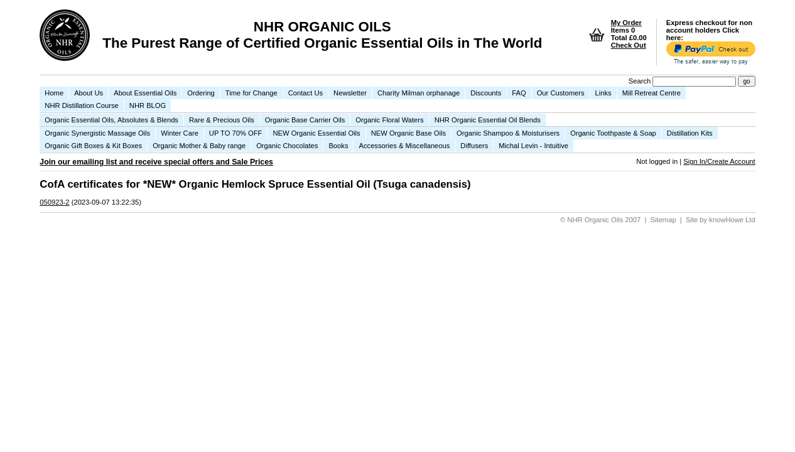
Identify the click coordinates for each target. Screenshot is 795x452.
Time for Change (251, 93)
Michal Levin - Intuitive (533, 145)
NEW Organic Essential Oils (316, 133)
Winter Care (179, 133)
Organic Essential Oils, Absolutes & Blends (111, 120)
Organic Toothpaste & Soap (613, 133)
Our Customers (561, 93)
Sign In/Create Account (719, 161)
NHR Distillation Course (82, 105)
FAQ (519, 93)
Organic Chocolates (287, 145)
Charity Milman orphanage (418, 93)
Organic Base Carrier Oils (305, 120)
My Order (626, 22)
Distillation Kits (690, 133)
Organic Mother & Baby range (199, 145)
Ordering (201, 93)
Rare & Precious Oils (221, 120)
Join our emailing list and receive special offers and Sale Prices (156, 162)
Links (603, 93)
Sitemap (663, 219)
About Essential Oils (145, 93)
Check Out (628, 45)
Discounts (485, 93)
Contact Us (305, 93)
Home (54, 93)
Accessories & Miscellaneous (404, 145)
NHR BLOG (147, 105)
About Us (88, 93)
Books (338, 145)
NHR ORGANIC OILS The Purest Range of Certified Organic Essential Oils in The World (322, 35)
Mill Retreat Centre (651, 93)
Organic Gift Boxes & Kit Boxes (93, 145)
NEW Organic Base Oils (408, 133)
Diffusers (474, 145)
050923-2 (54, 202)
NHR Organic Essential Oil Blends (488, 120)
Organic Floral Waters (389, 120)
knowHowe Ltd (732, 219)
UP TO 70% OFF (235, 133)
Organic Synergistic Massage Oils (97, 133)
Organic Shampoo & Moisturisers (508, 133)
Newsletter (350, 93)
